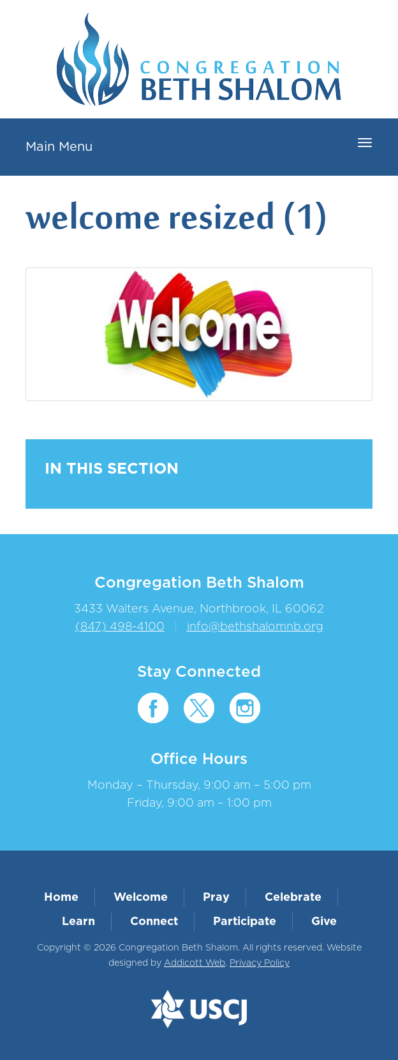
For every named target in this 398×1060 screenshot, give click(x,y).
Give (324, 922)
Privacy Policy (260, 963)
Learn (78, 922)
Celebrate (293, 897)
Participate (244, 922)
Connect (154, 922)
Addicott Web (194, 963)
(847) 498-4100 (120, 627)
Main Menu (59, 147)
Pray (216, 897)
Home (61, 897)
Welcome (141, 897)
